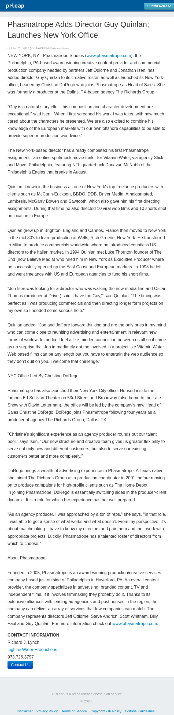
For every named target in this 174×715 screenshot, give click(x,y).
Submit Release (159, 6)
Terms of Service (74, 711)
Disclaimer (25, 711)
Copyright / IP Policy (106, 711)
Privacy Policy (47, 711)
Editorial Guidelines (139, 711)
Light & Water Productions (32, 649)
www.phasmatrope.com (109, 55)
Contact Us (20, 665)
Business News (59, 48)
